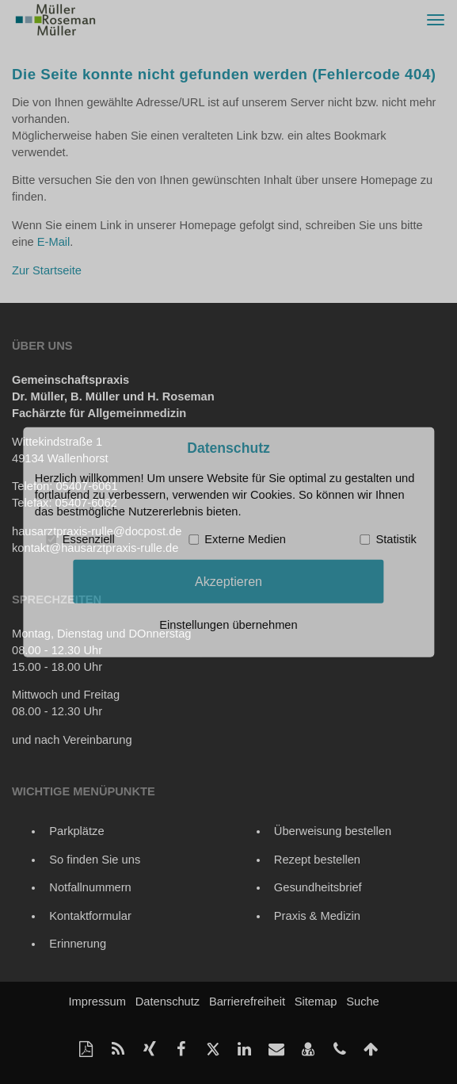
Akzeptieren (228, 581)
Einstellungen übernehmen (228, 625)
